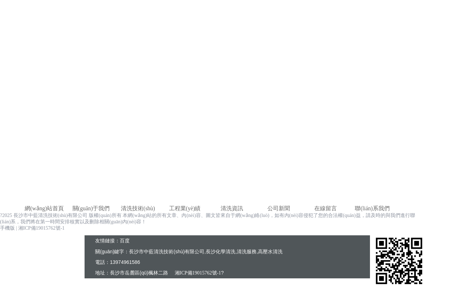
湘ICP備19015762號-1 (41, 228)
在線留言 (325, 208)
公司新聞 (278, 208)
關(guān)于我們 (91, 208)
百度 (125, 240)
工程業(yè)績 (185, 208)
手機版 (7, 228)
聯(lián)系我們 (372, 208)
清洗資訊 (232, 208)
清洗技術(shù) (138, 208)
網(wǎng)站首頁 (44, 208)
